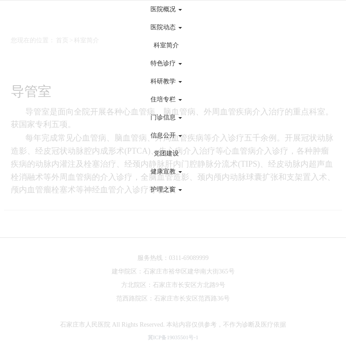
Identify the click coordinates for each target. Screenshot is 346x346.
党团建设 (166, 153)
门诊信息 (166, 117)
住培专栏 (166, 99)
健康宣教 (166, 171)
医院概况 (166, 9)
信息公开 (166, 135)
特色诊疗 (166, 63)
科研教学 (166, 81)
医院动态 (166, 27)
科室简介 (166, 45)
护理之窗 (166, 189)
